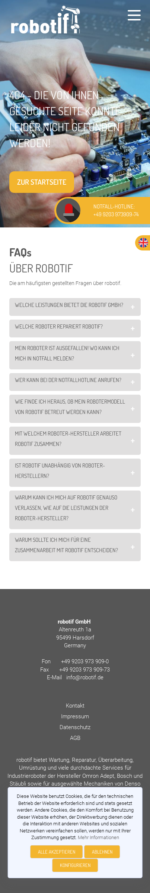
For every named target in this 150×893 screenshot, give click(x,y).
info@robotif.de (84, 677)
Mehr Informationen (98, 837)
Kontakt (75, 705)
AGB (75, 738)
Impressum (75, 716)
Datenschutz (75, 727)
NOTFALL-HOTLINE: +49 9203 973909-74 (116, 210)
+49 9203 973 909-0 (85, 661)
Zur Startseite (41, 182)
